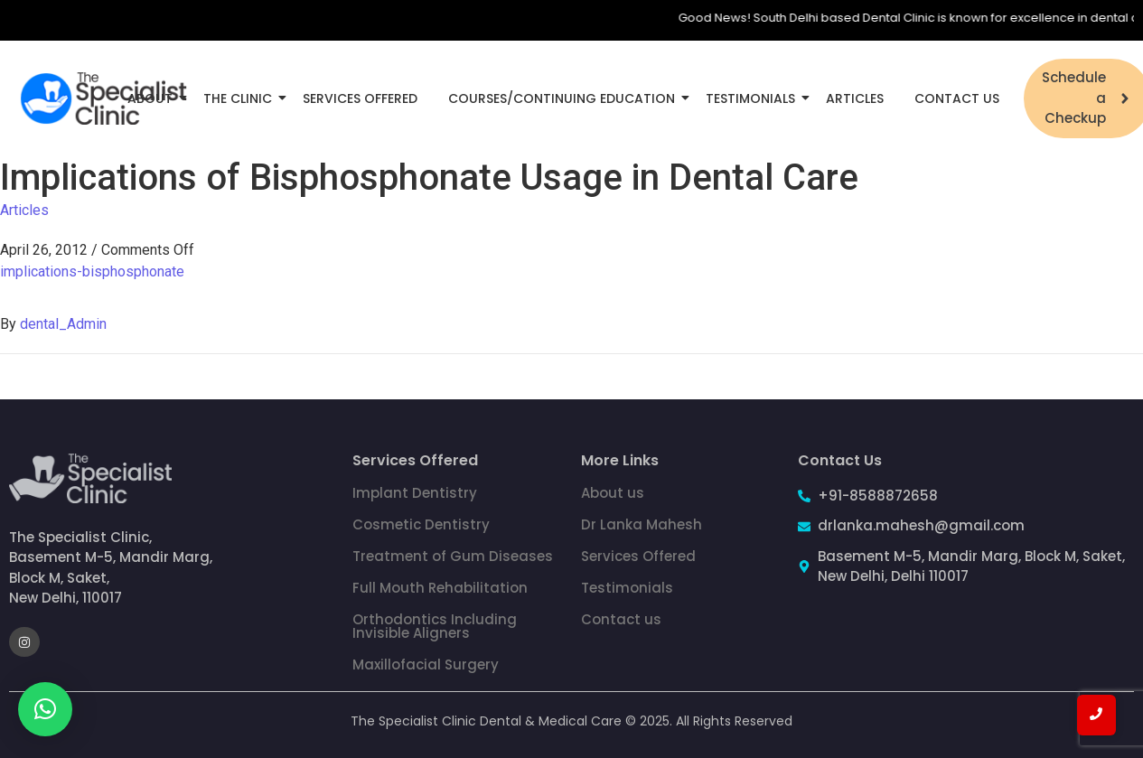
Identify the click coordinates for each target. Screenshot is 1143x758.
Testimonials (753, 98)
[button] (45, 709)
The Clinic (240, 98)
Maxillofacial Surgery (425, 664)
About (153, 98)
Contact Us (956, 98)
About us (612, 492)
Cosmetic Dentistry (421, 524)
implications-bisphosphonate (92, 271)
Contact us (621, 619)
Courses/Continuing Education (564, 98)
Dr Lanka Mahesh (641, 524)
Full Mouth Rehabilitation (440, 587)
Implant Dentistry (414, 492)
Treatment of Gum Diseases (452, 556)
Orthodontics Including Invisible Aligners (434, 626)
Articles (855, 98)
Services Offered (360, 98)
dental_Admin (63, 323)
